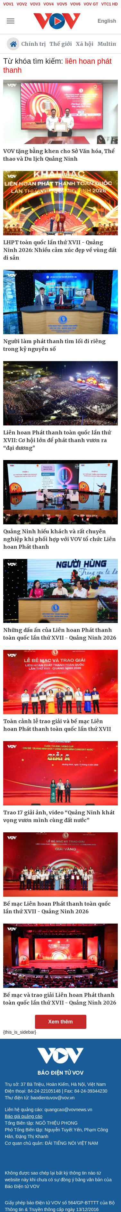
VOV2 (22, 4)
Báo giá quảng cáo (23, 1116)
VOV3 (35, 4)
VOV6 (75, 4)
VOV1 (8, 4)
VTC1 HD (109, 4)
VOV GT (91, 4)
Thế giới (60, 44)
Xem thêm (60, 1021)
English (107, 21)
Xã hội (84, 44)
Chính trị (33, 44)
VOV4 (48, 4)
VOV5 (62, 4)
